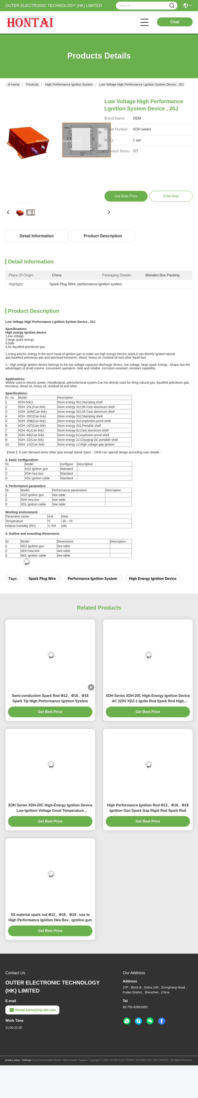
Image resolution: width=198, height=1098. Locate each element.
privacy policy (12, 1060)
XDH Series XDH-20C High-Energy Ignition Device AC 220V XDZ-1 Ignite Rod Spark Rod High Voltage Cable (148, 699)
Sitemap (26, 1060)
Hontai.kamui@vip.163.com (32, 1010)
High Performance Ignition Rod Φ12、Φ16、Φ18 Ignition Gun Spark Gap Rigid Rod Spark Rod (148, 807)
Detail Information (36, 236)
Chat (174, 22)
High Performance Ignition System (69, 84)
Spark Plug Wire (42, 579)
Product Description (103, 236)
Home (13, 84)
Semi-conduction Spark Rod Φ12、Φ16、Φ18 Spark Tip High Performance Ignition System (50, 698)
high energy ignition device (152, 579)
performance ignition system (92, 579)
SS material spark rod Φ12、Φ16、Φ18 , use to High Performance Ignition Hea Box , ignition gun (50, 917)
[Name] (172, 5)
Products (32, 84)
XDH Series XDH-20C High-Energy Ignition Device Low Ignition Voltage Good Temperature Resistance (50, 808)
